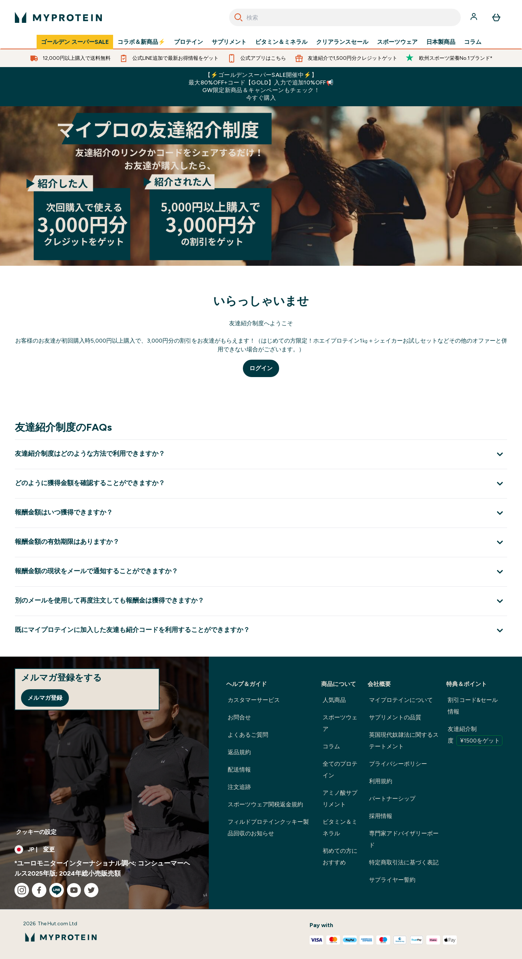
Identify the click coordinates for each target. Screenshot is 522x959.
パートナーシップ (392, 798)
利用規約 (380, 781)
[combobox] (345, 17)
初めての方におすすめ (340, 856)
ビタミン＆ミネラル (281, 42)
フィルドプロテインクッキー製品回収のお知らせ (268, 827)
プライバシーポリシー (398, 763)
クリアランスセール (342, 42)
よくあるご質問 (248, 734)
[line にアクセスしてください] (56, 890)
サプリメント (229, 42)
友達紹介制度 (475, 736)
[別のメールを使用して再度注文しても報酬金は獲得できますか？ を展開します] (261, 601)
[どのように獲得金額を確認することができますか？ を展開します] (261, 483)
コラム (472, 42)
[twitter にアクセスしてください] (91, 890)
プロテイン (188, 42)
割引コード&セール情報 (473, 705)
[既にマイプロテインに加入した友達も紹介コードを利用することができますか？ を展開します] (261, 630)
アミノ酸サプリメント (340, 798)
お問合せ (239, 717)
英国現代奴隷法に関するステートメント (404, 740)
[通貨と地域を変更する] (104, 849)
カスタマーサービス (254, 699)
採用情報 (380, 816)
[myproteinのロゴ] (58, 17)
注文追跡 (239, 787)
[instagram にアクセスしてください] (21, 890)
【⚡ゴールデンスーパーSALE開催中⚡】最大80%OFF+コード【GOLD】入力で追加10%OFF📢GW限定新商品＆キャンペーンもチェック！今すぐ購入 (261, 86)
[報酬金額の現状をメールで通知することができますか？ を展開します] (261, 571)
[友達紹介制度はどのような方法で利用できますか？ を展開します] (261, 454)
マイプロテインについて (401, 699)
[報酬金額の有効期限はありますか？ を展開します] (261, 542)
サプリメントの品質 (395, 717)
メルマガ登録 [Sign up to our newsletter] (45, 697)
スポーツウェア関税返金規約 (265, 804)
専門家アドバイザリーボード (404, 839)
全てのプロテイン (340, 769)
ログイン (261, 368)
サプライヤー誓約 (392, 879)
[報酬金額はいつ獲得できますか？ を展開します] (261, 513)
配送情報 (239, 769)
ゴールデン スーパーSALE (75, 42)
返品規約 (239, 752)
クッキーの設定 (36, 831)
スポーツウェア (397, 42)
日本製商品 (440, 42)
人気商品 (334, 699)
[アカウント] (474, 17)
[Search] (238, 17)
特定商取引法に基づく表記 (404, 862)
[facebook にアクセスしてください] (39, 890)
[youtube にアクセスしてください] (74, 890)
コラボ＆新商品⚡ (141, 42)
